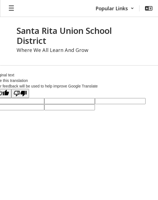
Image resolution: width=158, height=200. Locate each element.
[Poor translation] (20, 93)
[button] (114, 8)
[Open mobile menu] (11, 8)
